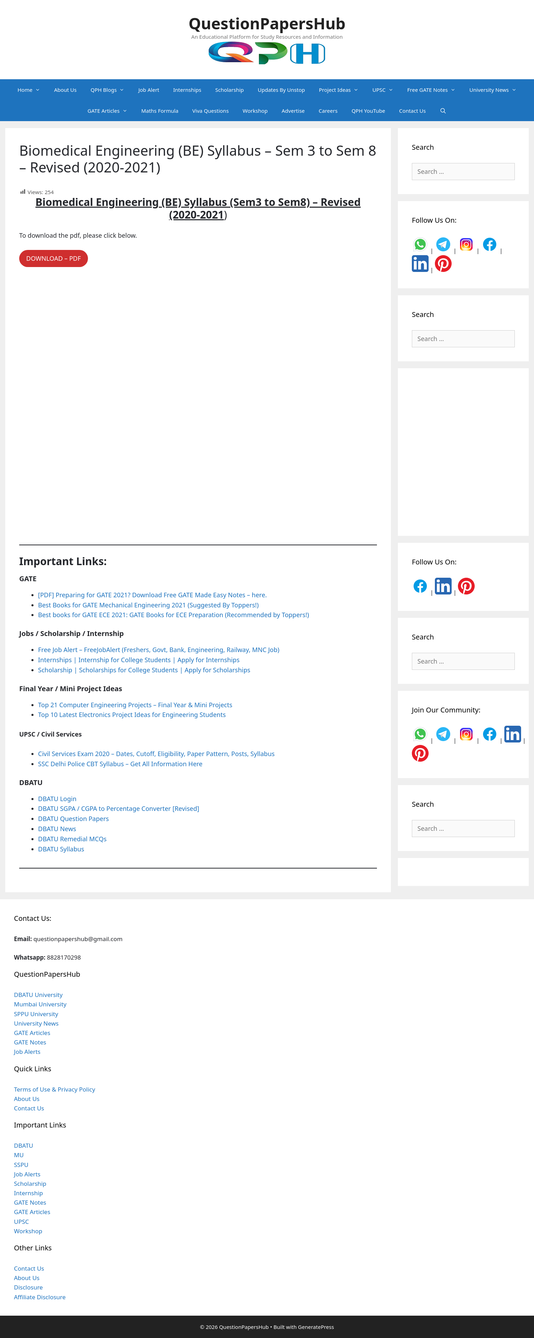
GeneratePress (316, 1326)
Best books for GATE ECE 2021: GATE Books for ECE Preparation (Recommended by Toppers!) (173, 615)
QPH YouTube (368, 110)
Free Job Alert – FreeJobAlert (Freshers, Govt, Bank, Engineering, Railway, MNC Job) (158, 649)
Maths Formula (159, 110)
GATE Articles (111, 110)
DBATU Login (57, 798)
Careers (328, 110)
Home (32, 89)
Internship (28, 1193)
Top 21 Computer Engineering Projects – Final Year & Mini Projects (135, 705)
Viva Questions (210, 110)
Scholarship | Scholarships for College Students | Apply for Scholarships (144, 670)
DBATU (23, 1145)
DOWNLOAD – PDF (53, 258)
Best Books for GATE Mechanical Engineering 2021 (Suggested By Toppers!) (148, 605)
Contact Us (412, 110)
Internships (187, 89)
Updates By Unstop (281, 89)
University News (496, 89)
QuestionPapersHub (267, 23)
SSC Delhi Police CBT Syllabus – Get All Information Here (120, 764)
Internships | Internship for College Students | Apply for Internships (138, 660)
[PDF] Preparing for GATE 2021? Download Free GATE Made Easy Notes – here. (152, 595)
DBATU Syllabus (61, 849)
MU (19, 1155)
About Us (65, 89)
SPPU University (36, 1014)
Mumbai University (40, 1004)
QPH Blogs (111, 89)
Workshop (255, 110)
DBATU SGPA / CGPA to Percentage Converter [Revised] (118, 808)
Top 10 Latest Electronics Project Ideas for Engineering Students (132, 714)
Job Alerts (27, 1052)
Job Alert (148, 89)
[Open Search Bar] (443, 110)
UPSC (386, 89)
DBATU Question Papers (73, 818)
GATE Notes (30, 1042)
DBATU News (57, 829)
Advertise (293, 110)
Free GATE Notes (434, 89)
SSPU (21, 1165)
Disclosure (28, 1287)
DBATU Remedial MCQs (72, 839)
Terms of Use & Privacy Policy (54, 1089)
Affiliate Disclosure (40, 1297)
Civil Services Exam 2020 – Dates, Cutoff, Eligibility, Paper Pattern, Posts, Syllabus (156, 753)
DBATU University (38, 995)
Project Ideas (342, 89)
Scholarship (229, 89)
